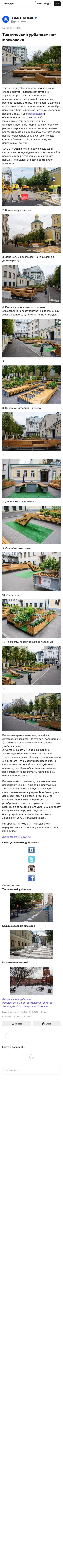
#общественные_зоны (15, 1002)
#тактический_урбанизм (17, 999)
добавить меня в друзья (16, 836)
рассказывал (36, 113)
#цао (19, 1006)
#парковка (30, 1006)
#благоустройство (41, 1002)
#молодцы (8, 1006)
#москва (43, 1006)
